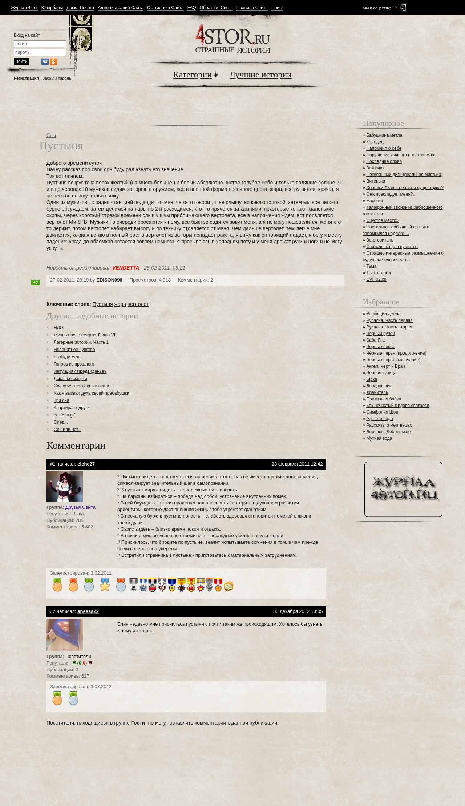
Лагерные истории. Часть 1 (81, 342)
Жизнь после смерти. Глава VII (85, 335)
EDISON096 (109, 280)
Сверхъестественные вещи (81, 385)
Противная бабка (383, 399)
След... (61, 422)
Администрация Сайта (120, 7)
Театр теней (378, 272)
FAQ (191, 7)
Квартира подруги (72, 407)
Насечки (374, 200)
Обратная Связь (216, 7)
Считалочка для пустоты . (392, 246)
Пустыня (103, 304)
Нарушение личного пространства (401, 154)
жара (120, 304)
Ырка (371, 379)
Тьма (371, 266)
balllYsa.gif (64, 415)
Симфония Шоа (382, 412)
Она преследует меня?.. (390, 194)
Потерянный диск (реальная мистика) (404, 174)
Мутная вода (379, 438)
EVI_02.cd (376, 279)
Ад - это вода (379, 418)
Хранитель (377, 392)
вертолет (138, 304)
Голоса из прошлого (74, 364)
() (82, 663)
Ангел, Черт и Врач (385, 366)
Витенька (375, 181)
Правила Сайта (252, 7)
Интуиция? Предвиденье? (80, 371)
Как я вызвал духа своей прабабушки (91, 393)
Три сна (61, 400)
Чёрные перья (380, 346)
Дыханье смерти (70, 378)
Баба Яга (375, 340)
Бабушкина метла (384, 135)
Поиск (277, 7)
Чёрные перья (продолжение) (396, 353)
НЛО (58, 327)
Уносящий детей (383, 313)
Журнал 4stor (24, 7)
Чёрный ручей (380, 333)
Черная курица (381, 372)
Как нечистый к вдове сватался (397, 405)
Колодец (375, 141)
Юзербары (52, 7)
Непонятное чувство (74, 349)
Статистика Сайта (165, 7)
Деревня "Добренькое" (389, 431)
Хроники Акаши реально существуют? (405, 187)
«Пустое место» (382, 220)
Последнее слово (384, 161)
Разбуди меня (68, 356)
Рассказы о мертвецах (389, 425)
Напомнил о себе (383, 148)
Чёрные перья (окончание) (393, 359)
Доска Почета (80, 7)
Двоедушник (378, 385)
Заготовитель (379, 240)
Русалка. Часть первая (389, 320)
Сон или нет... (67, 429)
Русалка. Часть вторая (389, 327)
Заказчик (375, 168)
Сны (51, 135)
